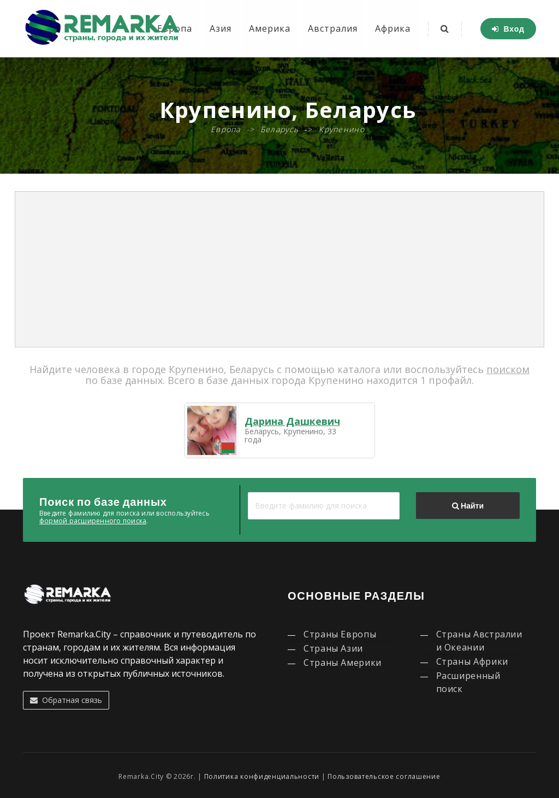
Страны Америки (343, 663)
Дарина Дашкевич (292, 421)
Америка (269, 28)
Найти (468, 505)
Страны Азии (333, 648)
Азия (220, 28)
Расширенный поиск (468, 682)
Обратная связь (66, 700)
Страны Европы (340, 634)
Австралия (333, 28)
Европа (226, 129)
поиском (508, 369)
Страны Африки (472, 661)
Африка (393, 28)
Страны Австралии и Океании (479, 640)
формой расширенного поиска (92, 520)
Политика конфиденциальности (261, 776)
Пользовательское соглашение (384, 776)
